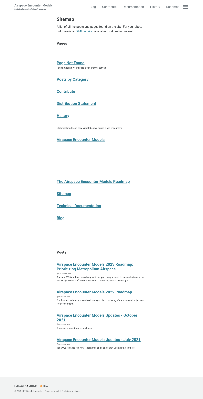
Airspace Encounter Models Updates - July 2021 (99, 348)
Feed (44, 385)
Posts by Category (73, 81)
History (155, 7)
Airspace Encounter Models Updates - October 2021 (97, 326)
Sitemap (64, 198)
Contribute (109, 7)
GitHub (31, 385)
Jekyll (59, 391)
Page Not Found (70, 64)
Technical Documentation (79, 211)
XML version (85, 32)
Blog (92, 7)
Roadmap (172, 7)
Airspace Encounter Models (33, 7)
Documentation (133, 7)
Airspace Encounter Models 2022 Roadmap (94, 299)
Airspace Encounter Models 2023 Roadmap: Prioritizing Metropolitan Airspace (95, 273)
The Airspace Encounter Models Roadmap (93, 186)
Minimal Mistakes (72, 391)
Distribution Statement (76, 106)
